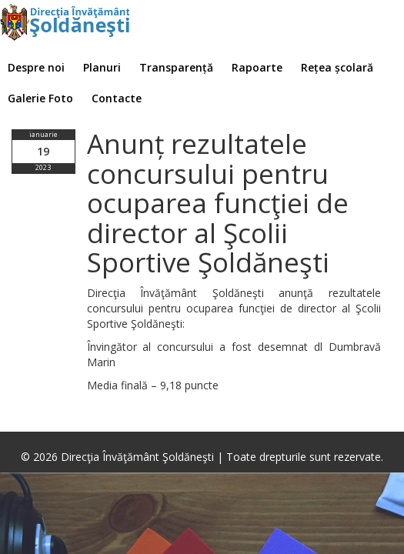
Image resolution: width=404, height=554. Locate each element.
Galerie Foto (40, 98)
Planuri (102, 67)
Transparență (176, 67)
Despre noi (36, 67)
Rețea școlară (337, 67)
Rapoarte (257, 67)
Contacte (117, 98)
